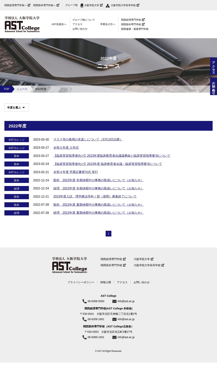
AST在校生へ (59, 24)
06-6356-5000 (96, 305)
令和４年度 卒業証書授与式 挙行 (75, 175)
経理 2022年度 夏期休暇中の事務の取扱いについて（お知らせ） (98, 215)
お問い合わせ (80, 28)
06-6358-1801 (96, 323)
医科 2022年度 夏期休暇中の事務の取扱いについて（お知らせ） (98, 207)
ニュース (22, 89)
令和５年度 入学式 (66, 150)
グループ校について (84, 19)
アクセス (77, 24)
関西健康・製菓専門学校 (134, 29)
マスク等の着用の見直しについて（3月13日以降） (88, 142)
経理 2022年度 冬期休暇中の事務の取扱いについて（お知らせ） (98, 191)
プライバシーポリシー (81, 286)
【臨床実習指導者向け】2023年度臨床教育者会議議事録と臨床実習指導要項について (111, 158)
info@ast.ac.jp (126, 305)
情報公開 (105, 286)
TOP (6, 89)
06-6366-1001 (96, 341)
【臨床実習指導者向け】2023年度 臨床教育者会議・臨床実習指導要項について (107, 166)
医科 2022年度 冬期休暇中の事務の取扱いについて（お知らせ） (98, 183)
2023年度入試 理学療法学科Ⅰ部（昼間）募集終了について (95, 199)
